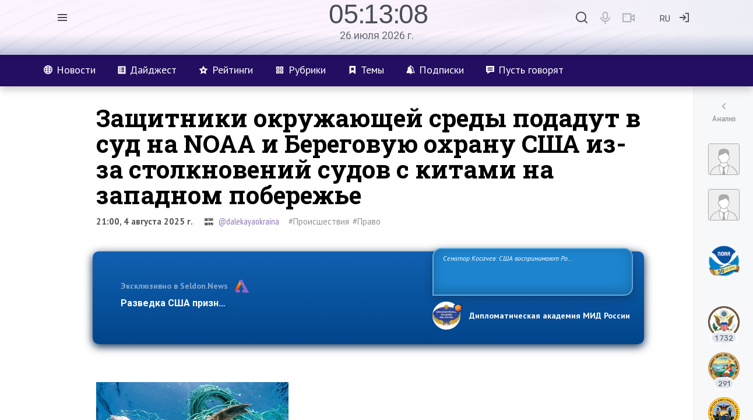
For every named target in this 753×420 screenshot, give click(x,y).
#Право (367, 221)
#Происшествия (318, 221)
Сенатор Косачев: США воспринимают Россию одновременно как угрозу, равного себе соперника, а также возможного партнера (531, 271)
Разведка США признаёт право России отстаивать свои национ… (270, 303)
